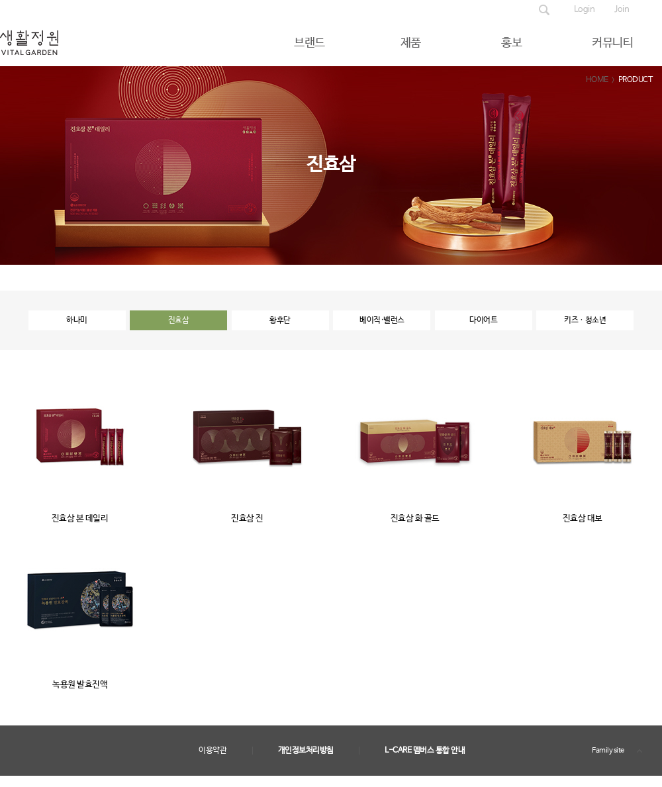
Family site (608, 751)
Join (621, 10)
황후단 (280, 320)
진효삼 (178, 320)
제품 (411, 43)
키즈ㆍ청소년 (585, 320)
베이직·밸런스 (381, 320)
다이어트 (483, 320)
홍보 (511, 43)
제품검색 (544, 10)
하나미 (76, 320)
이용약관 (212, 750)
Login (584, 10)
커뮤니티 (612, 43)
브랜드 (309, 43)
